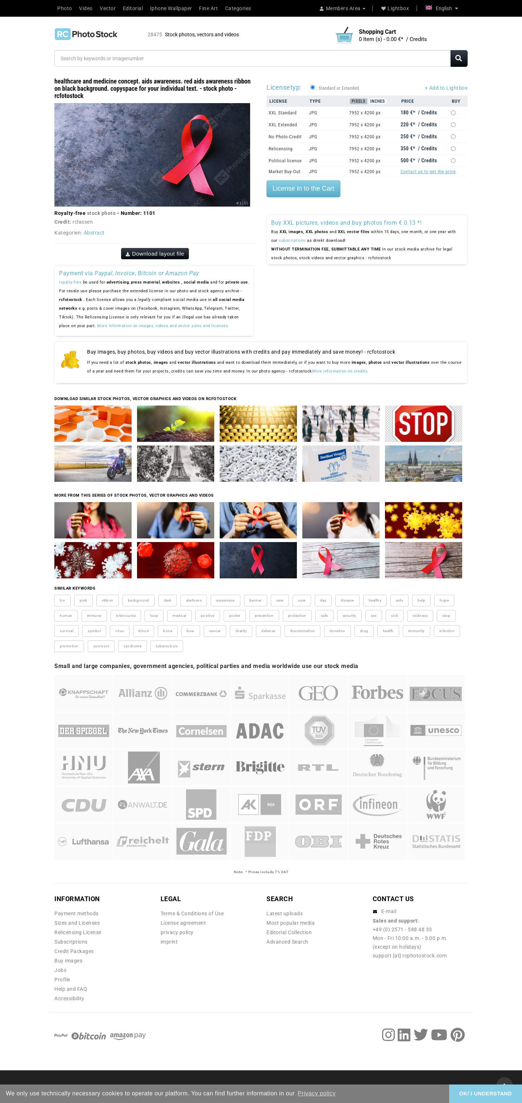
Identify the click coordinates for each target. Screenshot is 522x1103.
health (388, 631)
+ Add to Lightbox (446, 88)
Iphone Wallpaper (171, 8)
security (349, 616)
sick (394, 616)
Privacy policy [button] (317, 1093)
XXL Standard (283, 112)
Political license (285, 160)
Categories (238, 8)
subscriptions (292, 240)
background (138, 600)
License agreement (183, 923)
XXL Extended (283, 124)
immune (94, 616)
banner (255, 600)
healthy (375, 600)
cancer (215, 631)
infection (447, 631)
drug (364, 631)
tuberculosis (167, 646)
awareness (225, 600)
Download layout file (155, 254)
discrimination (302, 631)
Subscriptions (71, 942)
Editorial (133, 8)
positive (208, 616)
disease (347, 600)
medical (179, 616)
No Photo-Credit (285, 136)
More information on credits (340, 371)
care (279, 600)
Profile (62, 979)
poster (234, 616)
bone (167, 631)
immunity (416, 631)
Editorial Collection (289, 932)
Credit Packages (74, 951)
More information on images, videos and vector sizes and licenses (162, 325)
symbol (94, 631)
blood (143, 631)
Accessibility (69, 998)
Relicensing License (78, 932)
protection (297, 616)
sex (374, 616)
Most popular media (290, 923)
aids (399, 600)
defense (268, 631)
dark (167, 600)
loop (154, 616)
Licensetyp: (284, 87)
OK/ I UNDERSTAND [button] (485, 1093)
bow (191, 631)
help (421, 600)
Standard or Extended (339, 88)
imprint (169, 942)
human (66, 616)
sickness (420, 616)
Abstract (94, 233)
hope (444, 600)
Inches (377, 101)
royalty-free (70, 282)
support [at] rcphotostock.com (410, 955)
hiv (62, 600)
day (323, 600)
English (442, 8)
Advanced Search (287, 942)
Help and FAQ (70, 989)
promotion (69, 646)
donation (337, 631)
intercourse (126, 616)
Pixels (358, 101)
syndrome (132, 646)
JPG (313, 112)
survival (66, 631)
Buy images (68, 961)
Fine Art (208, 8)
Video (86, 8)
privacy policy (177, 932)
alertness (194, 600)
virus (119, 631)
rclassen (82, 222)
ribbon (107, 600)
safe (324, 616)
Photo (64, 8)
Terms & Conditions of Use (192, 913)
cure (302, 600)
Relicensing (281, 148)
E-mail (388, 911)
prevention (264, 616)
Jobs (60, 970)
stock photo (101, 213)
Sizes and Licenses (77, 923)
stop (446, 616)
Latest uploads (284, 913)
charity (241, 631)
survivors (101, 646)
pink (83, 600)
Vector (108, 8)
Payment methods (76, 913)
